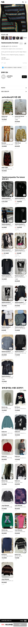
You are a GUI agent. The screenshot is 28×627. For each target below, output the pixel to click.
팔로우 (24, 76)
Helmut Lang (4, 407)
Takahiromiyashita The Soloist (9, 42)
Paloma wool (4, 116)
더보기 (25, 38)
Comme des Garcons (19, 116)
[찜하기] (21, 43)
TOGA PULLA (18, 143)
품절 (20, 625)
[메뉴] (26, 2)
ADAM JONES (5, 167)
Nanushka (4, 143)
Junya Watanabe (5, 505)
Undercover (4, 431)
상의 (5, 62)
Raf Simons (17, 407)
